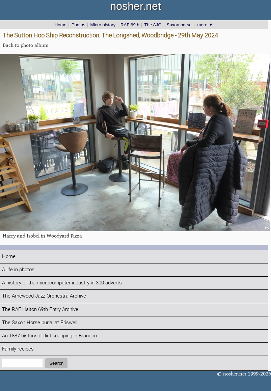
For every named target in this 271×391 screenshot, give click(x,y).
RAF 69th (129, 24)
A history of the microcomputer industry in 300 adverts (62, 283)
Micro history (103, 24)
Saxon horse (179, 24)
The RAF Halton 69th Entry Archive (40, 309)
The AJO (153, 24)
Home (60, 24)
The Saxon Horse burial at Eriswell (39, 323)
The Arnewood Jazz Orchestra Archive (44, 296)
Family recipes (18, 349)
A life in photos (18, 270)
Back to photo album (26, 45)
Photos (78, 24)
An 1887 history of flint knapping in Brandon (49, 336)
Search (56, 363)
